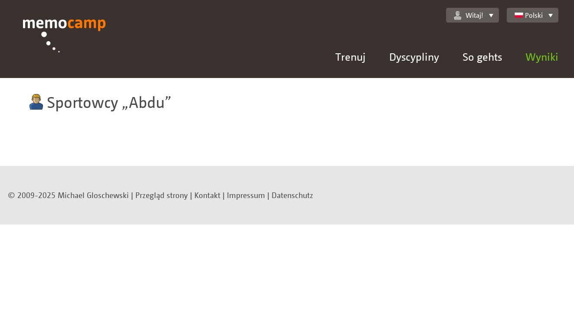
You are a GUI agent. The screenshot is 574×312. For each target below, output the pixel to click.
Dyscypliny (414, 56)
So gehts (482, 56)
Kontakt (207, 195)
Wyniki (541, 56)
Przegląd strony (161, 195)
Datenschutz (292, 195)
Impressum (246, 195)
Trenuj (350, 56)
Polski (529, 15)
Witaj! (468, 15)
